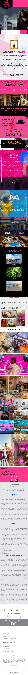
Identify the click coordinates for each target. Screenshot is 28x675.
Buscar (23, 32)
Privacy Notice (5, 669)
